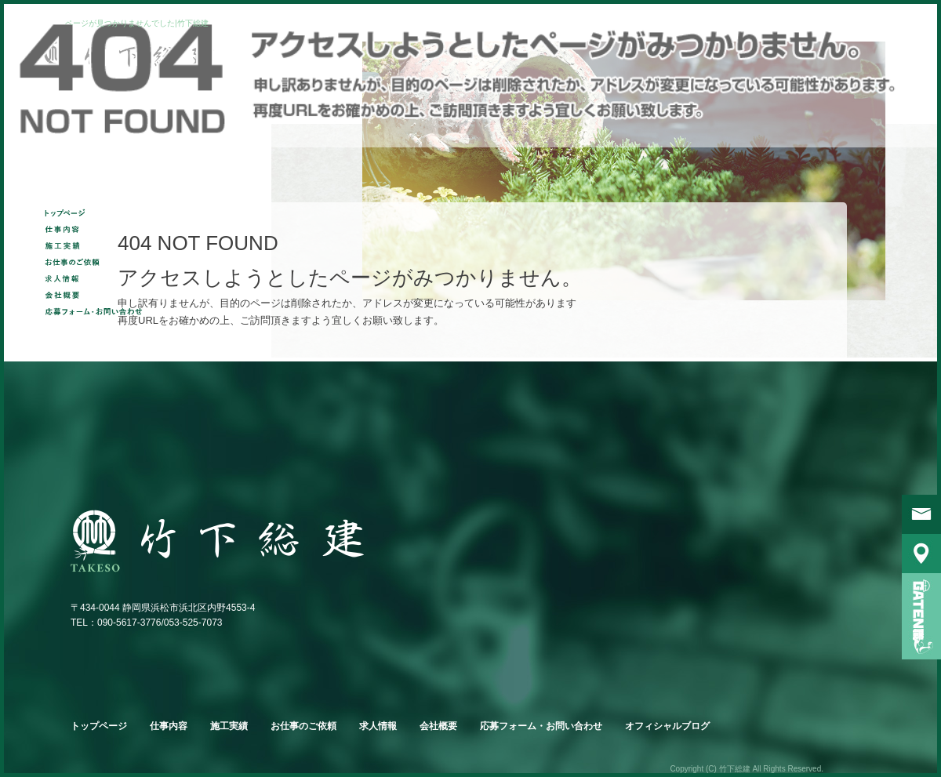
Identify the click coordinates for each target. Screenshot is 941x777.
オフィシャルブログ (667, 726)
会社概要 (97, 294)
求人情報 (97, 278)
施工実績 (97, 245)
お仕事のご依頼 (97, 261)
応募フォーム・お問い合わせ (97, 311)
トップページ (97, 212)
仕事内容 (97, 228)
